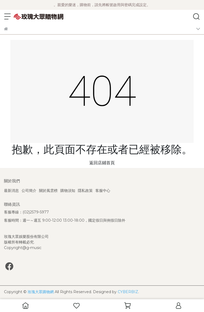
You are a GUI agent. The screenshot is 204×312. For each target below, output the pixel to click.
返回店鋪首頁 (102, 162)
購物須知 (67, 190)
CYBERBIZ (128, 291)
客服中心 (102, 190)
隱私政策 (85, 190)
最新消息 (11, 190)
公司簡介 (29, 190)
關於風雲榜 (48, 190)
